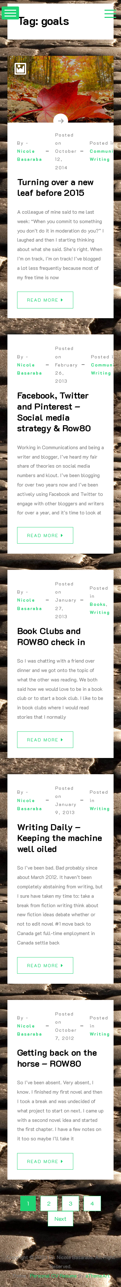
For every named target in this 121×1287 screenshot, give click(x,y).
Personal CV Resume (53, 1275)
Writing (100, 159)
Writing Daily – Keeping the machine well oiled (59, 840)
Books (98, 607)
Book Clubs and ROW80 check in (51, 639)
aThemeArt (98, 1275)
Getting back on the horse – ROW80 (57, 1061)
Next (60, 1218)
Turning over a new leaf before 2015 (55, 187)
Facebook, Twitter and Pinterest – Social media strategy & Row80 (54, 414)
